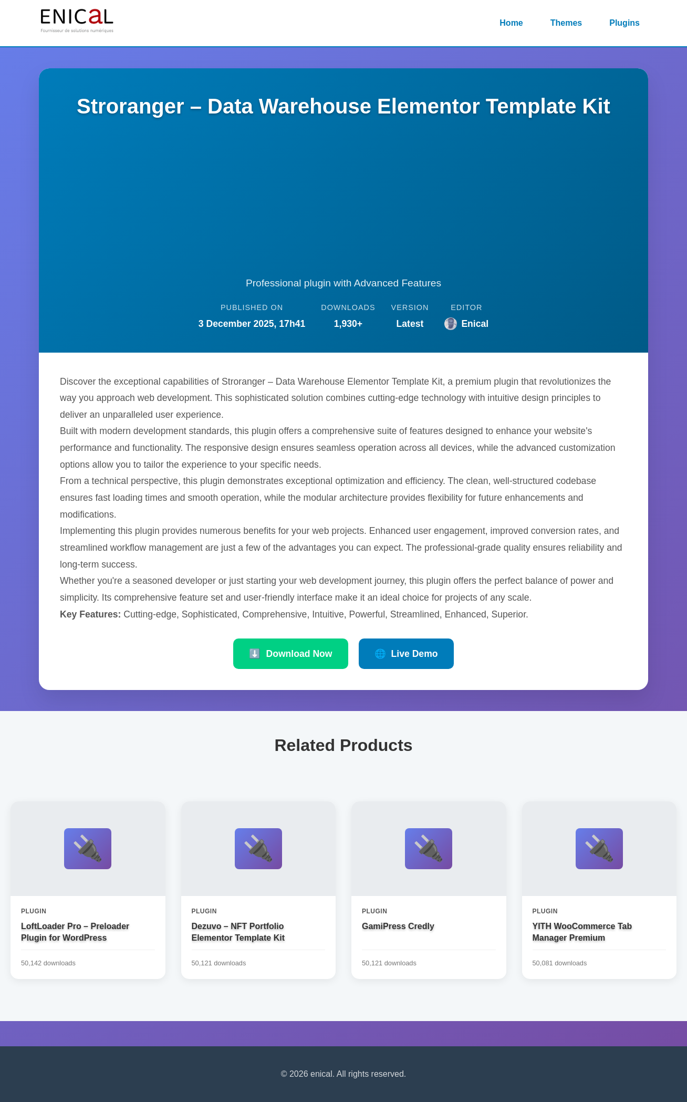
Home (511, 22)
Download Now (290, 653)
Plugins (624, 22)
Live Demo (406, 653)
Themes (566, 22)
